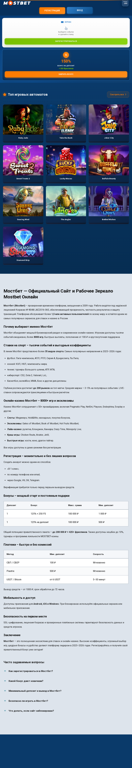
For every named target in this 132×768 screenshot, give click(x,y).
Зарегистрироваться (66, 41)
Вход (80, 10)
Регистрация (52, 10)
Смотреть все (118, 94)
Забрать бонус (66, 74)
